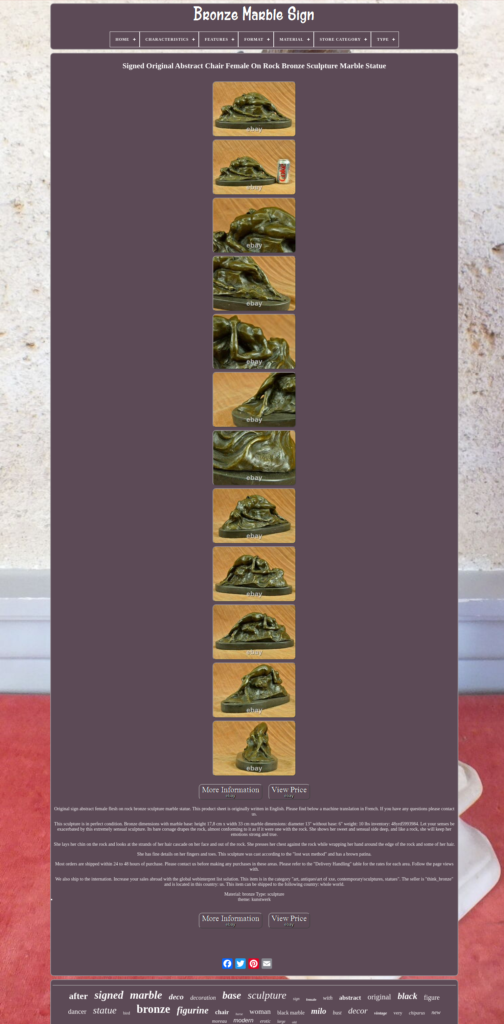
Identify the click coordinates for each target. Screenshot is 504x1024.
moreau (219, 1021)
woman (260, 1011)
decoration (203, 997)
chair (222, 1012)
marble (146, 995)
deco (176, 996)
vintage (380, 1013)
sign (296, 998)
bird (126, 1013)
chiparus (417, 1013)
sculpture (267, 995)
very (398, 1012)
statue (105, 1010)
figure (432, 997)
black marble (291, 1012)
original (379, 997)
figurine (193, 1010)
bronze (153, 1009)
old (294, 1022)
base (231, 995)
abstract (350, 997)
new (435, 1012)
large (281, 1021)
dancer (77, 1011)
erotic (265, 1021)
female (311, 999)
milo (318, 1011)
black (407, 996)
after (78, 996)
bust (337, 1012)
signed (108, 995)
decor (358, 1010)
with (327, 998)
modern (244, 1020)
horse (239, 1014)
